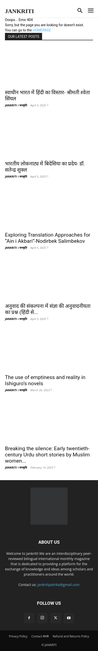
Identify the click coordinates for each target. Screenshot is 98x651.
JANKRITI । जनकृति (16, 105)
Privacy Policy (18, 636)
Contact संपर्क (40, 636)
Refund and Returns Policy (71, 636)
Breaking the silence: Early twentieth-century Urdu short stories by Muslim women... (47, 455)
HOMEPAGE (42, 30)
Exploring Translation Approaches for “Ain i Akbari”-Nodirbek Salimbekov (47, 238)
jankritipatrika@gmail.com (58, 584)
